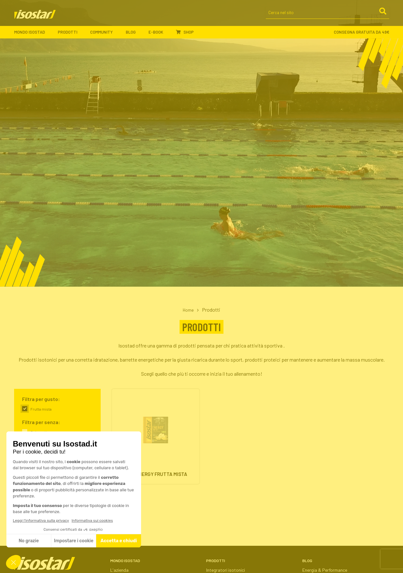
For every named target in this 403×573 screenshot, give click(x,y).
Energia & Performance (324, 570)
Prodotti (71, 35)
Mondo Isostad (32, 35)
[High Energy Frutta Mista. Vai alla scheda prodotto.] (155, 438)
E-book (159, 35)
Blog (134, 35)
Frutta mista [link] (41, 409)
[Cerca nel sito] (327, 16)
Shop (185, 34)
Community (104, 35)
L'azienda (119, 570)
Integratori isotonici (225, 570)
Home (188, 310)
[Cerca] (382, 15)
